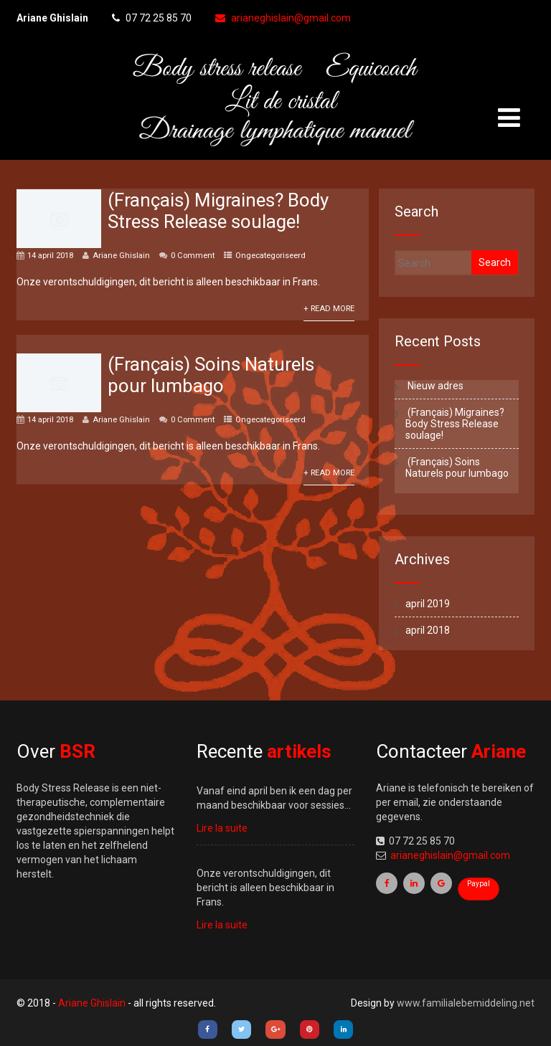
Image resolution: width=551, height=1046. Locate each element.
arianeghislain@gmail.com (283, 18)
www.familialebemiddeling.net (465, 1003)
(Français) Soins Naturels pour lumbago (211, 374)
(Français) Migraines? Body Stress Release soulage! (218, 210)
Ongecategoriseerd (270, 255)
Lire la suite (222, 828)
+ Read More (328, 308)
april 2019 (427, 603)
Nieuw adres (434, 385)
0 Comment (193, 255)
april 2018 (427, 630)
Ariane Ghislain (121, 255)
